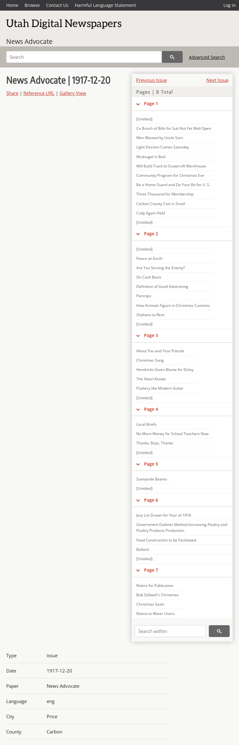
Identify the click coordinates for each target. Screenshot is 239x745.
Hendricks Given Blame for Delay (165, 369)
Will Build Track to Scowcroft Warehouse (171, 166)
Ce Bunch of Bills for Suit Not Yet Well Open (173, 128)
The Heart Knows (151, 379)
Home (12, 5)
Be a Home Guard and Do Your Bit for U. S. (173, 184)
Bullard (142, 549)
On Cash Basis (148, 277)
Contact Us (57, 5)
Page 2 (151, 234)
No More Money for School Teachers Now (172, 433)
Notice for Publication (154, 585)
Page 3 (151, 335)
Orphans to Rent (150, 314)
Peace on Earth (149, 258)
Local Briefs (146, 424)
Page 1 (151, 103)
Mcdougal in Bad (150, 156)
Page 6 (151, 500)
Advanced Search (207, 57)
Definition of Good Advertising (162, 286)
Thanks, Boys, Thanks (154, 443)
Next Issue (217, 80)
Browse (32, 5)
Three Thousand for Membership (165, 194)
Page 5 (151, 464)
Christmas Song (150, 360)
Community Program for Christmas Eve (170, 175)
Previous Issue (151, 80)
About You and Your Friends (160, 351)
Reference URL (38, 93)
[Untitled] (144, 119)
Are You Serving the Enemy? (160, 267)
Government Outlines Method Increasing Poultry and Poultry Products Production (181, 527)
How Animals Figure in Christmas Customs (173, 305)
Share (12, 93)
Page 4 (151, 409)
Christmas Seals (150, 604)
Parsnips (143, 295)
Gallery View (72, 93)
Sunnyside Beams (151, 479)
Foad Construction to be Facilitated (166, 540)
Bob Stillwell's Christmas (157, 594)
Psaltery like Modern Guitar (160, 388)
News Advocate (29, 41)
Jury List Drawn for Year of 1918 (163, 515)
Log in (229, 5)
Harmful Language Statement (105, 5)
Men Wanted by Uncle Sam (159, 137)
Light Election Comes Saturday (162, 147)
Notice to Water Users (155, 613)
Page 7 (151, 570)
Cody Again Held (150, 213)
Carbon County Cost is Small (160, 203)
